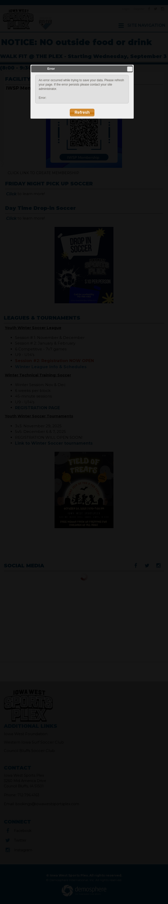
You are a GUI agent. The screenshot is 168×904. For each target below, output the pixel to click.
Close (130, 69)
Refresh (82, 112)
